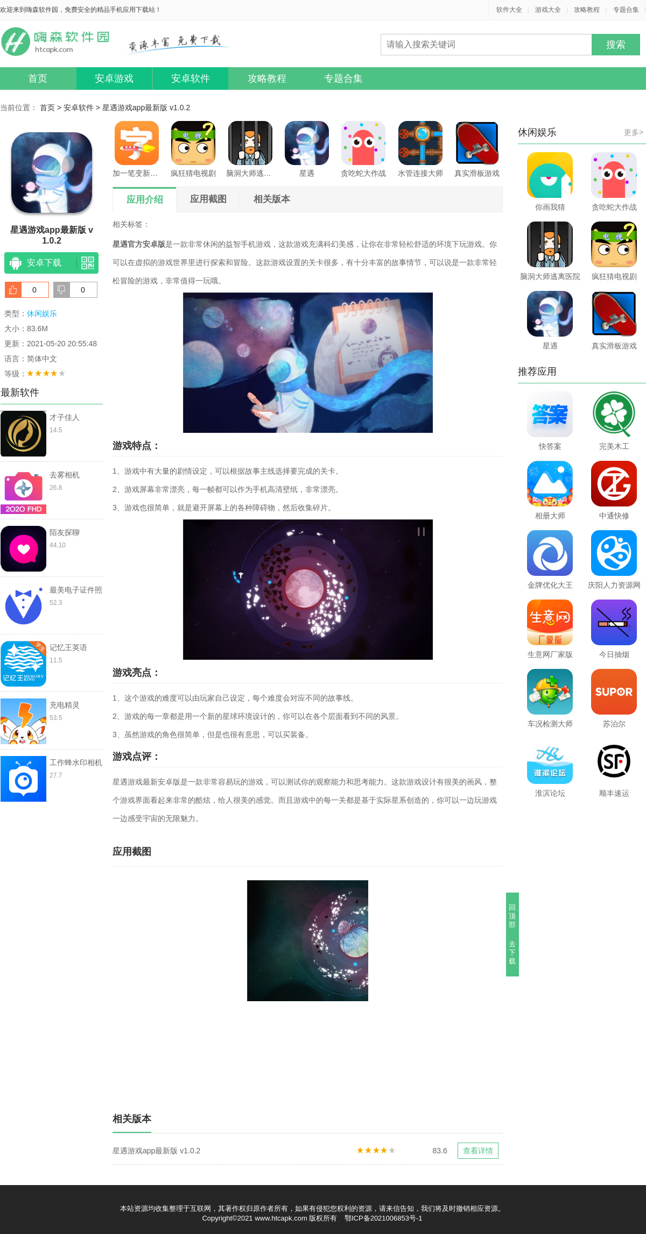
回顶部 (512, 916)
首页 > (52, 107)
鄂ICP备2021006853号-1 (384, 1218)
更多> (633, 132)
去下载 (512, 952)
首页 (37, 78)
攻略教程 (587, 9)
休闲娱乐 (42, 313)
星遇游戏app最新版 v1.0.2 (146, 107)
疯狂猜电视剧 (193, 149)
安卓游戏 (114, 78)
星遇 (307, 149)
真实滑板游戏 (477, 149)
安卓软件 (190, 78)
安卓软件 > (83, 107)
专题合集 (626, 9)
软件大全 (509, 9)
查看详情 (478, 1150)
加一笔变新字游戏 (137, 149)
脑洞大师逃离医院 (250, 149)
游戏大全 (548, 9)
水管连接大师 (420, 149)
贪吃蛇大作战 (363, 149)
